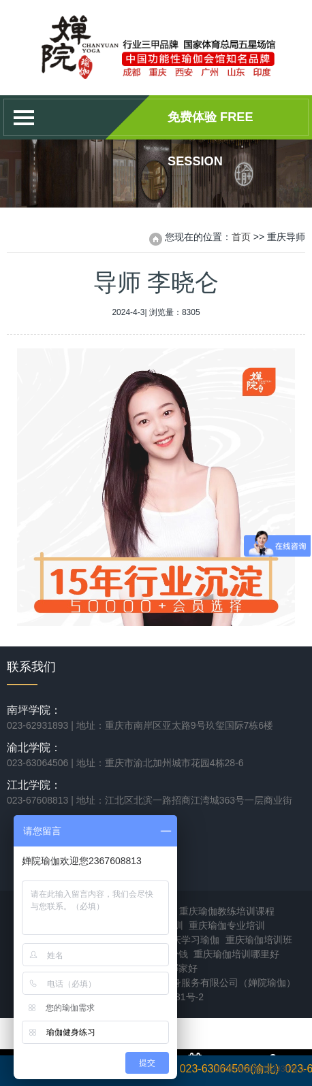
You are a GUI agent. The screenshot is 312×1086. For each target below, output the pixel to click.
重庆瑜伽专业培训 (227, 925)
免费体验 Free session (210, 124)
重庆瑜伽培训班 (258, 939)
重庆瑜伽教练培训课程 (227, 911)
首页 (241, 236)
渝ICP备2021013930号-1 (260, 1069)
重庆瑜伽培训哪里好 (236, 954)
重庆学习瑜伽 (190, 939)
